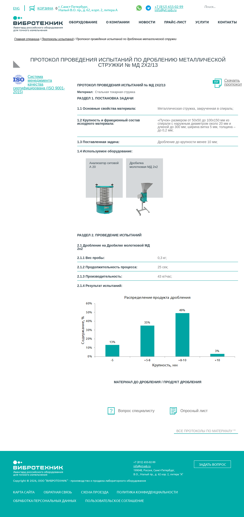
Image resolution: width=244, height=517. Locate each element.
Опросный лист (194, 411)
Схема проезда (94, 492)
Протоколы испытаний (58, 39)
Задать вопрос (212, 464)
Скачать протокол (233, 82)
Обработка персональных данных (44, 501)
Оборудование (83, 22)
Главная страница (26, 39)
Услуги (202, 22)
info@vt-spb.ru (166, 10)
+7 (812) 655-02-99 (169, 6)
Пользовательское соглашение (114, 501)
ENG (16, 8)
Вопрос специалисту (136, 411)
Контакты (227, 22)
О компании (118, 22)
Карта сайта (24, 492)
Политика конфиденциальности (147, 492)
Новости (147, 22)
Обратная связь (58, 492)
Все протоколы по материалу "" (206, 431)
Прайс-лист (175, 22)
